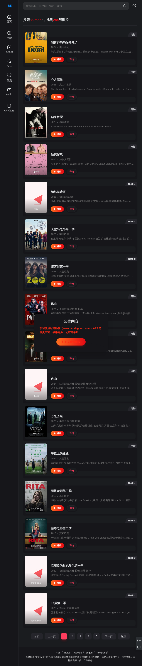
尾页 (123, 636)
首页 (36, 636)
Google (78, 652)
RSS (58, 652)
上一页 (52, 636)
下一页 (109, 636)
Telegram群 (102, 652)
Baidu (67, 652)
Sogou (89, 652)
